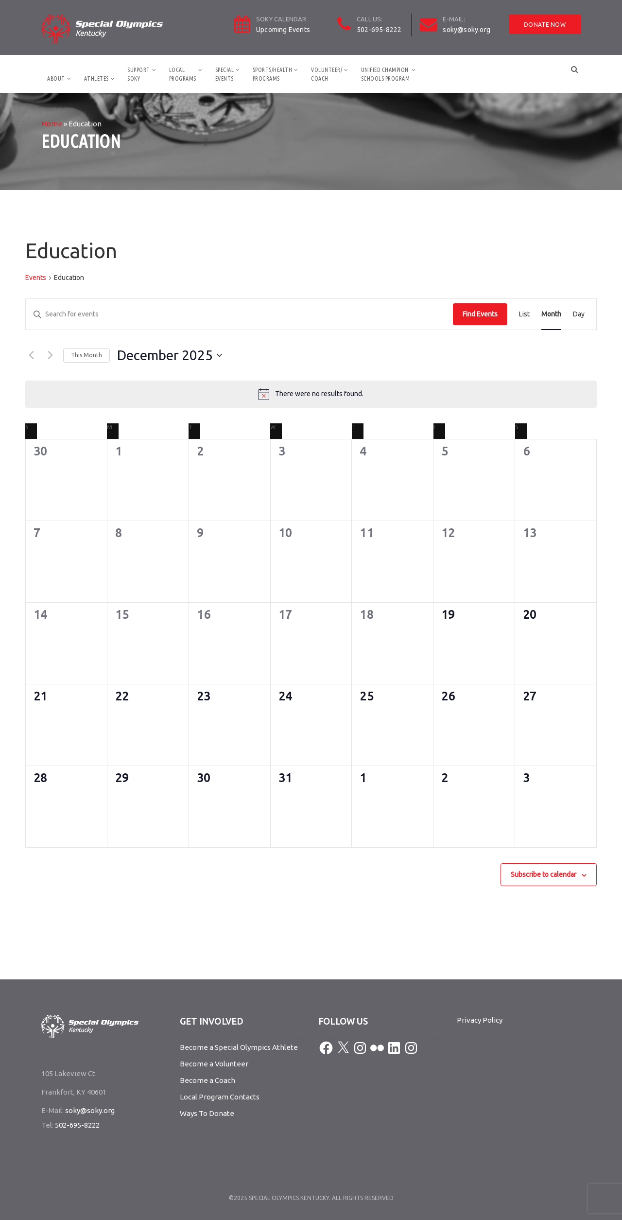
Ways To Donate (207, 1113)
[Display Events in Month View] (551, 314)
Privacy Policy (479, 1020)
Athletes (96, 78)
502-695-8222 (379, 30)
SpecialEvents (224, 74)
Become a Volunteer (214, 1064)
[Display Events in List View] (524, 314)
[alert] (311, 394)
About (56, 78)
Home (51, 124)
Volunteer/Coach (326, 74)
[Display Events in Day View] (579, 314)
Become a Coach (207, 1080)
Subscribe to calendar (543, 874)
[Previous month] (31, 355)
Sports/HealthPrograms (273, 74)
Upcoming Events (283, 30)
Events (35, 277)
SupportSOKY (138, 74)
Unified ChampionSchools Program (385, 74)
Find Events (480, 314)
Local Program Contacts (219, 1097)
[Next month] (50, 355)
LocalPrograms (182, 74)
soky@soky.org (466, 30)
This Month (86, 355)
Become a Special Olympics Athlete (239, 1047)
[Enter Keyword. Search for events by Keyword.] (239, 314)
